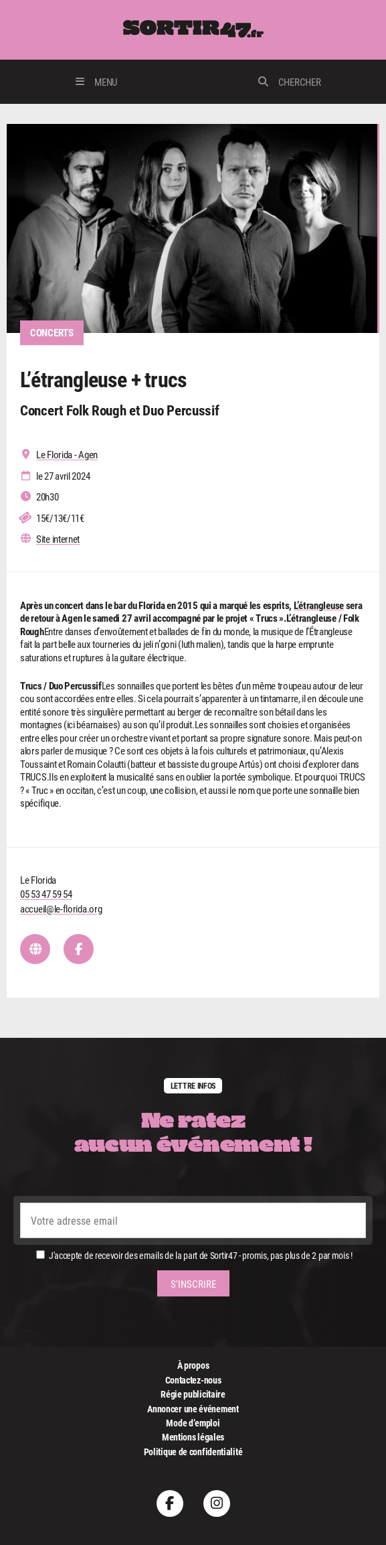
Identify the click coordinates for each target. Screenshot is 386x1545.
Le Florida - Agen (67, 454)
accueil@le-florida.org (61, 908)
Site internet (58, 539)
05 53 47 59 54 (46, 893)
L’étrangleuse (319, 605)
